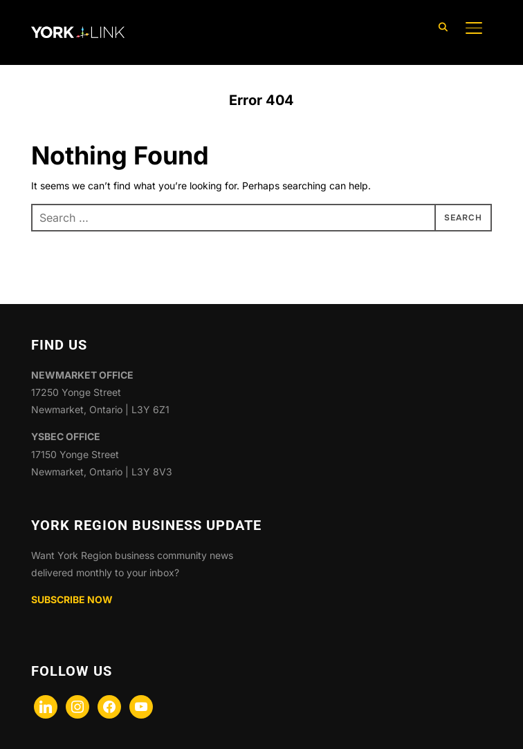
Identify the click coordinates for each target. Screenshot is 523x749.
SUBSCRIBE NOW (72, 599)
